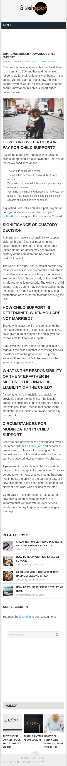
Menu (7, 25)
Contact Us (11, 762)
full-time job (34, 446)
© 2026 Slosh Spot (33, 757)
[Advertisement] (35, 37)
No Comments (49, 61)
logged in (25, 616)
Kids (36, 61)
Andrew (7, 61)
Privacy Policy (33, 762)
